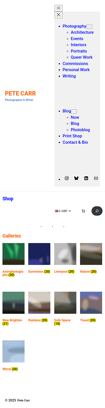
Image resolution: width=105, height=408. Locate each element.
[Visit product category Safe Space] (65, 309)
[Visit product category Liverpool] (65, 259)
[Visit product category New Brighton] (13, 309)
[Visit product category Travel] (91, 308)
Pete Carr (20, 93)
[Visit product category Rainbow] (39, 308)
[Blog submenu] (74, 111)
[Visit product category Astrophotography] (13, 260)
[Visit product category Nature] (91, 259)
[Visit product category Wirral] (13, 356)
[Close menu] (58, 15)
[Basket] (83, 211)
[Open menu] (58, 8)
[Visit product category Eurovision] (39, 259)
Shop (7, 199)
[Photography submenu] (89, 27)
